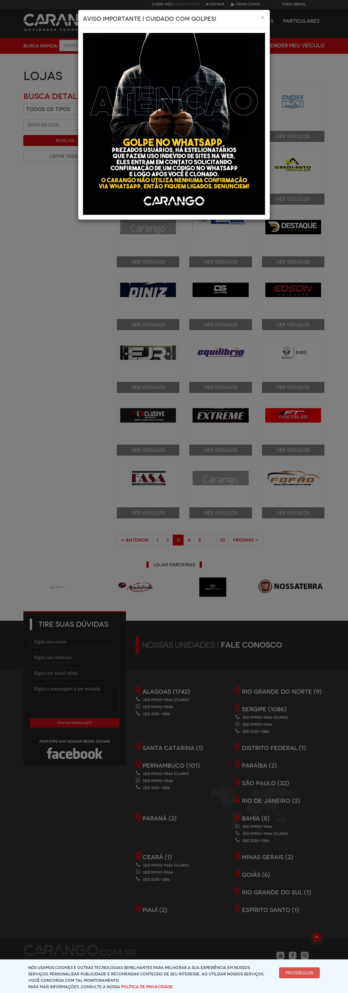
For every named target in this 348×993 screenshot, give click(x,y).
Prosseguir (299, 972)
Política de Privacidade (147, 987)
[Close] (262, 17)
